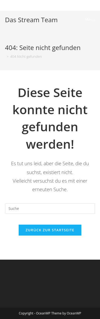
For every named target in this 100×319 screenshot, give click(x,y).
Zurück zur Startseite (50, 230)
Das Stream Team (31, 19)
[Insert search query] (50, 208)
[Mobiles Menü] (89, 19)
